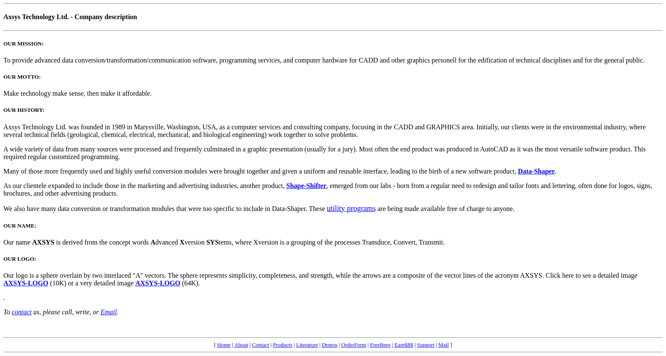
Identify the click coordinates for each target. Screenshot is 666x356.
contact (21, 312)
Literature (307, 345)
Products (283, 345)
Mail (443, 345)
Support (426, 345)
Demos (330, 345)
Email (109, 312)
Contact (260, 345)
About (241, 345)
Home (224, 345)
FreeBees (380, 345)
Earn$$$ (404, 345)
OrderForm (354, 345)
